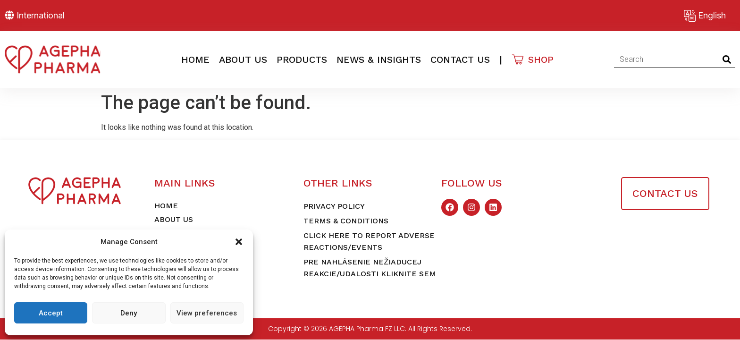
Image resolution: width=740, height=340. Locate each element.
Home (195, 59)
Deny (128, 313)
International (41, 15)
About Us (243, 59)
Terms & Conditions (345, 220)
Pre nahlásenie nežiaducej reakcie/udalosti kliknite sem (369, 267)
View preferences (207, 313)
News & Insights (378, 59)
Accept (51, 313)
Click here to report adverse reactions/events (369, 241)
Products (302, 59)
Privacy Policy (334, 206)
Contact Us (460, 59)
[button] (239, 241)
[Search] (727, 59)
